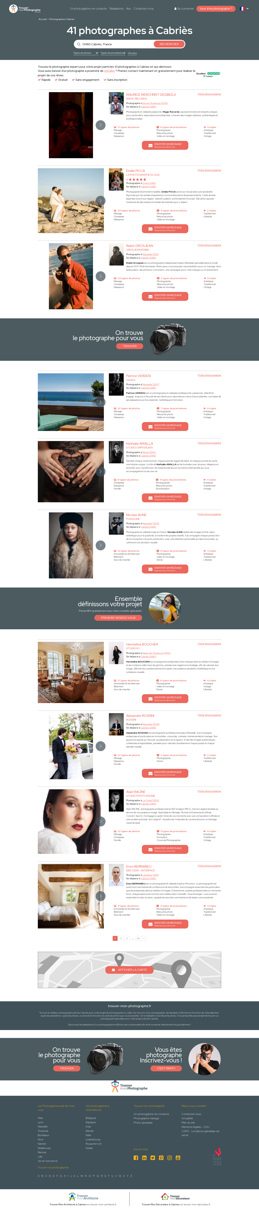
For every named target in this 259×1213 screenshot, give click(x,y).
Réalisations (117, 8)
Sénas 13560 (149, 452)
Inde (88, 1126)
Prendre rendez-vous (118, 618)
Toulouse (43, 1131)
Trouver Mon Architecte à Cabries (67, 1204)
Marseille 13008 (150, 724)
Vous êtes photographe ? (216, 8)
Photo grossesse (143, 1122)
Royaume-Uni (94, 1143)
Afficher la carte (129, 970)
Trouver (130, 346)
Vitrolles (109, 71)
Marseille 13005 (150, 523)
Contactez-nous (143, 8)
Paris (40, 1118)
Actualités (187, 1118)
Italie (88, 1135)
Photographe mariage (146, 1118)
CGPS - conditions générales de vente (200, 1133)
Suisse (89, 1148)
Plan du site (188, 1122)
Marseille (43, 1126)
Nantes (42, 1143)
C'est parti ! (166, 1068)
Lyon (40, 1122)
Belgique (91, 1118)
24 (138, 938)
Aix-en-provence (47, 1161)
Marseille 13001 (150, 254)
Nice (40, 1139)
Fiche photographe (209, 94)
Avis (128, 8)
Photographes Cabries (62, 19)
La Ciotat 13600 (150, 800)
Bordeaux (43, 1135)
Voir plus (132, 53)
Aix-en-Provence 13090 (155, 103)
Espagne (91, 1122)
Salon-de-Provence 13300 (156, 653)
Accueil (43, 19)
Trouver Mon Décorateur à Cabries (160, 1204)
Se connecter (184, 8)
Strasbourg (44, 1148)
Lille (40, 1156)
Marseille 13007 (150, 384)
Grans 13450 (149, 183)
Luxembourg (93, 1139)
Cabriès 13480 (148, 106)
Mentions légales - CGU (195, 1127)
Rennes (42, 1152)
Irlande (89, 1131)
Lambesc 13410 (150, 875)
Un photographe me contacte (88, 8)
